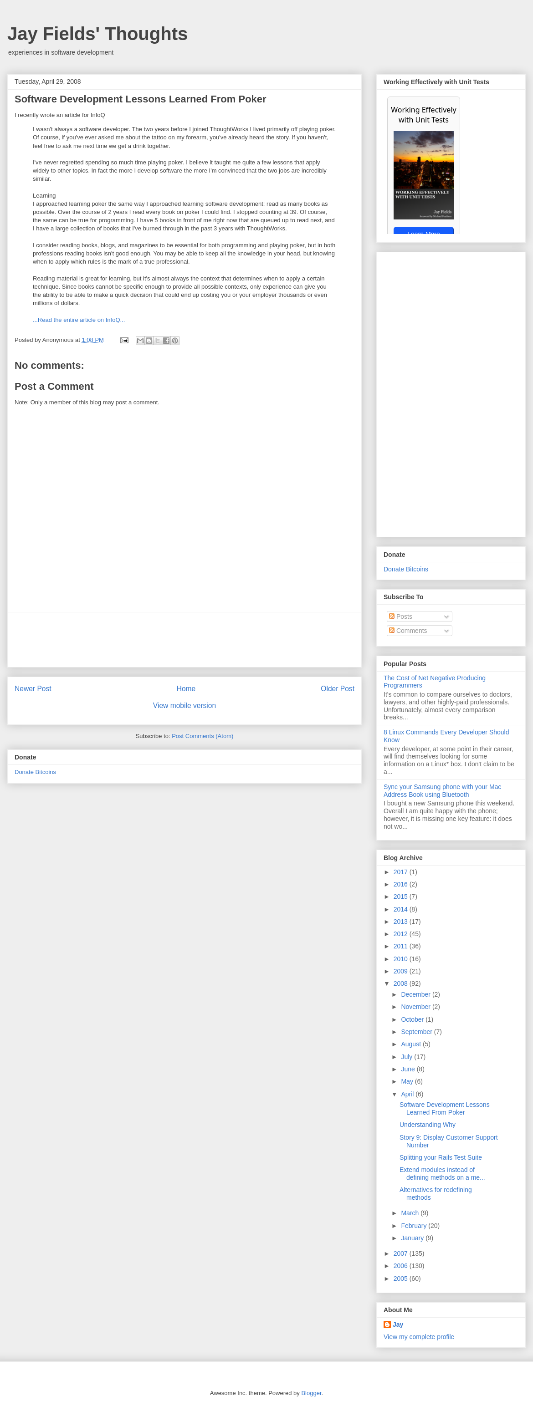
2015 (402, 896)
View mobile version (184, 705)
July (407, 1056)
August (411, 1044)
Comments (408, 630)
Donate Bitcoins (35, 772)
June (408, 1069)
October (413, 1019)
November (416, 1006)
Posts (400, 616)
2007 (402, 1253)
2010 (402, 959)
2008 (402, 983)
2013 (402, 921)
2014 (402, 909)
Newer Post (33, 689)
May (408, 1081)
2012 (402, 933)
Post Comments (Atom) (202, 736)
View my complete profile (419, 1336)
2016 (402, 884)
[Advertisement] (184, 639)
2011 (402, 946)
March (410, 1213)
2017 (402, 872)
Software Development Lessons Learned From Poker (445, 1108)
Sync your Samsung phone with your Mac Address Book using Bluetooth (442, 790)
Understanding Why (428, 1124)
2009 (402, 971)
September (417, 1031)
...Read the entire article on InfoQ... (79, 319)
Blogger (311, 1393)
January (413, 1238)
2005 (402, 1278)
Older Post (337, 689)
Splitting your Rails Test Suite (441, 1157)
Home (186, 689)
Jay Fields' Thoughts (97, 34)
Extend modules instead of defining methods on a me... (442, 1173)
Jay (398, 1324)
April (408, 1094)
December (416, 994)
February (414, 1225)
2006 (402, 1265)
